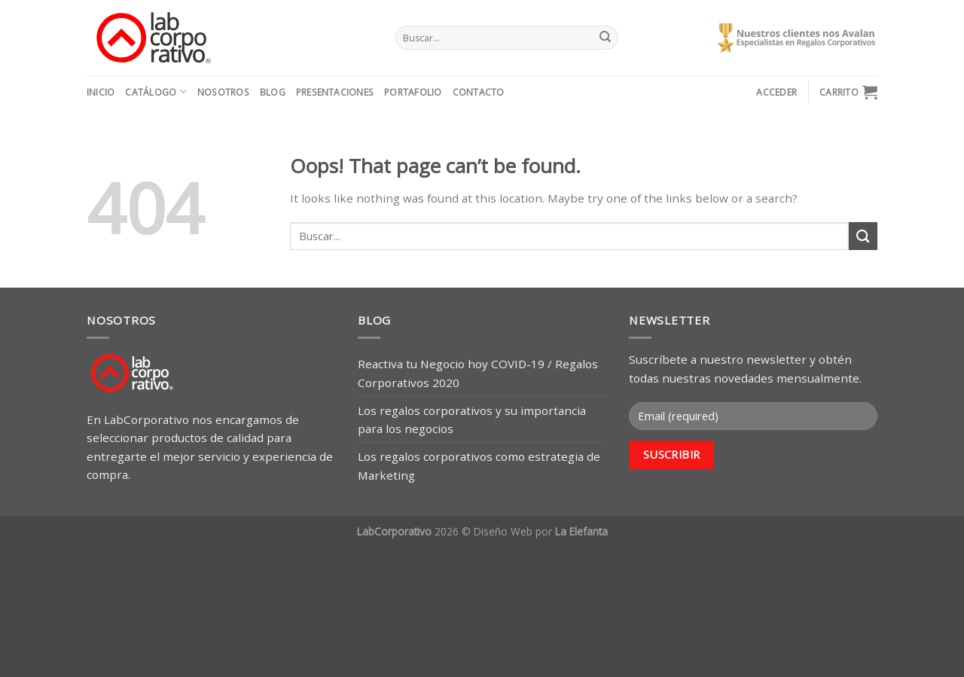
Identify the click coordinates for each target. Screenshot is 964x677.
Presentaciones (335, 92)
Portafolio (412, 92)
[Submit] (605, 38)
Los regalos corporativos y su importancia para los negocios (472, 419)
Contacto (479, 92)
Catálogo (155, 91)
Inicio (100, 92)
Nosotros (223, 92)
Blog (272, 92)
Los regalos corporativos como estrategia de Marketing (479, 465)
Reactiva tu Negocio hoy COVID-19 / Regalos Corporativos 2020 (478, 372)
